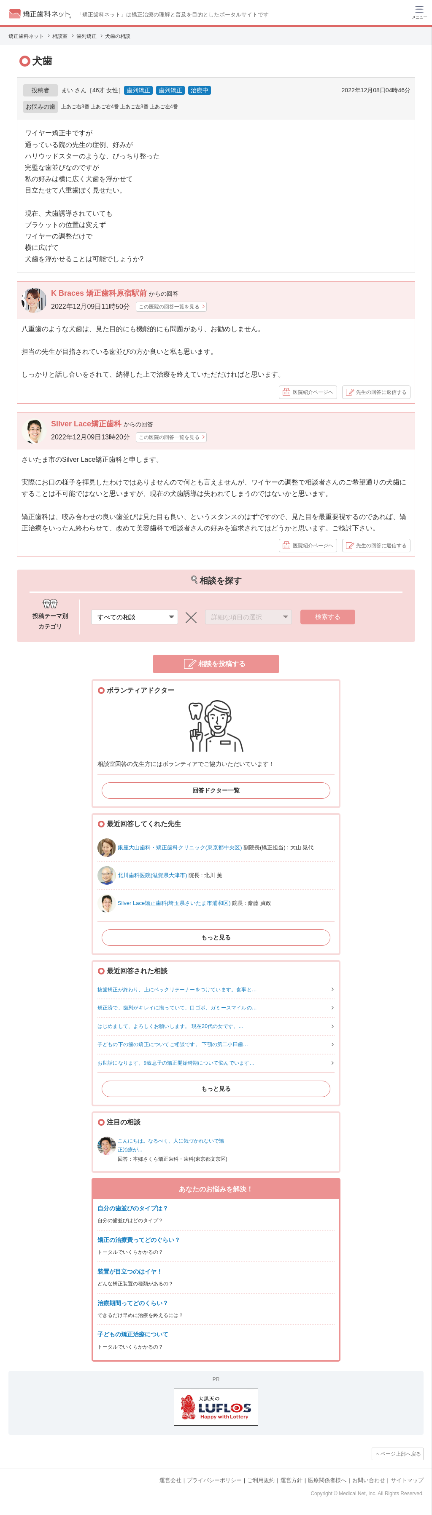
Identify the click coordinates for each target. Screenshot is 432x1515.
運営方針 (291, 1480)
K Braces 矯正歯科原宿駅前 (100, 293)
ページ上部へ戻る (401, 1454)
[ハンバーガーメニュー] (419, 11)
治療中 (199, 90)
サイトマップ (407, 1480)
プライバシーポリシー (214, 1480)
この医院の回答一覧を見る (169, 307)
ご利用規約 (261, 1480)
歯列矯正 (138, 90)
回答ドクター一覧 (216, 790)
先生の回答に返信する (381, 392)
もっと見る (216, 937)
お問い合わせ (368, 1480)
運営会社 (170, 1480)
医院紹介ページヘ (313, 392)
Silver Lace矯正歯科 (87, 424)
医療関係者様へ (327, 1480)
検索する (327, 616)
